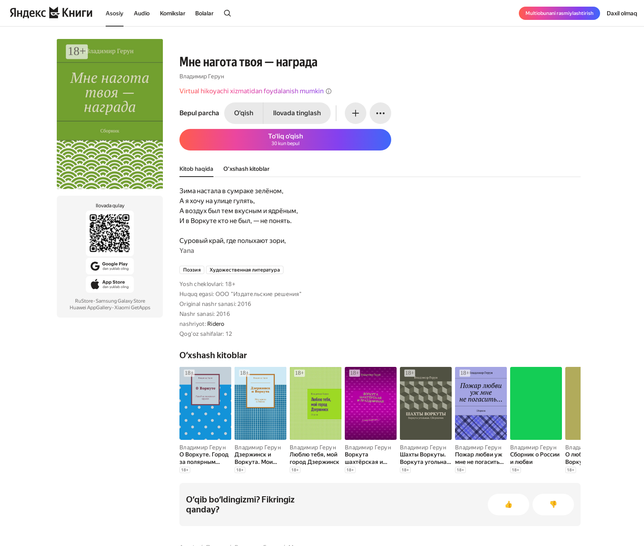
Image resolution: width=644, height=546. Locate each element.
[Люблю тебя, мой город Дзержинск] (315, 458)
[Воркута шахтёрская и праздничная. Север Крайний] (371, 458)
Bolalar (204, 13)
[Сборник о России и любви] (536, 458)
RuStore (84, 301)
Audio (142, 13)
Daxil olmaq (622, 13)
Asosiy (114, 13)
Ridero (216, 323)
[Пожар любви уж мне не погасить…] (481, 458)
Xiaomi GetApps (132, 308)
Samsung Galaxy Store (120, 301)
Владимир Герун (201, 76)
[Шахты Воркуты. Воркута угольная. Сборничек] (426, 458)
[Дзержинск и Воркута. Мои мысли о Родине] (260, 458)
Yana (186, 251)
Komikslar (172, 13)
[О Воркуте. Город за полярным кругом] (205, 458)
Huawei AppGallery (90, 308)
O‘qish (243, 113)
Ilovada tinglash (297, 113)
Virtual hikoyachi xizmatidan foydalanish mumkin (255, 91)
